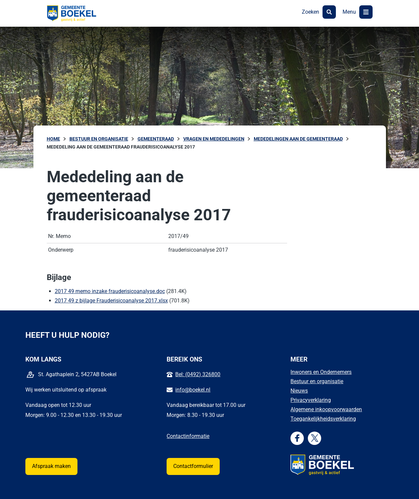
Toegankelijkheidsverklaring (323, 419)
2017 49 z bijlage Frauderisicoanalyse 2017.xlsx (111, 300)
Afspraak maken (51, 466)
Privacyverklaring (310, 400)
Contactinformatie (188, 436)
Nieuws (299, 391)
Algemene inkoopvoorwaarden (326, 409)
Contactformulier (193, 466)
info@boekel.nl (192, 390)
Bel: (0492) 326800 (197, 374)
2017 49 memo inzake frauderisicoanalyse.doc (110, 291)
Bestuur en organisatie (316, 381)
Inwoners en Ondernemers (321, 372)
